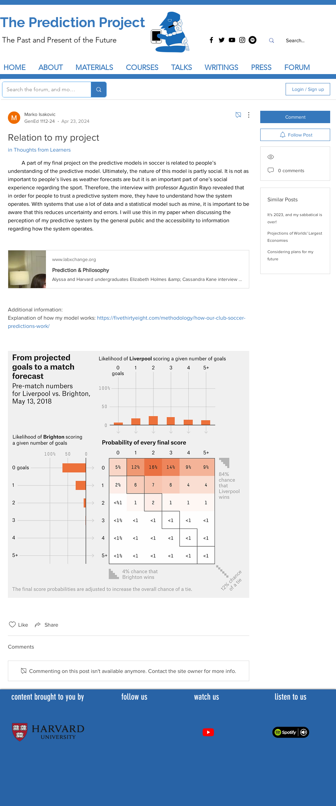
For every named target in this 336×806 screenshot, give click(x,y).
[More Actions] (245, 115)
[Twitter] (222, 40)
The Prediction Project (72, 22)
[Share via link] (46, 624)
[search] (244, 89)
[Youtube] (208, 732)
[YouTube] (232, 40)
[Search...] (295, 40)
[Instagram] (242, 40)
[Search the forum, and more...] (41, 89)
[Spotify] (252, 40)
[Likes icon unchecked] (12, 624)
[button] (184, 67)
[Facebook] (211, 40)
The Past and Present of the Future (59, 40)
